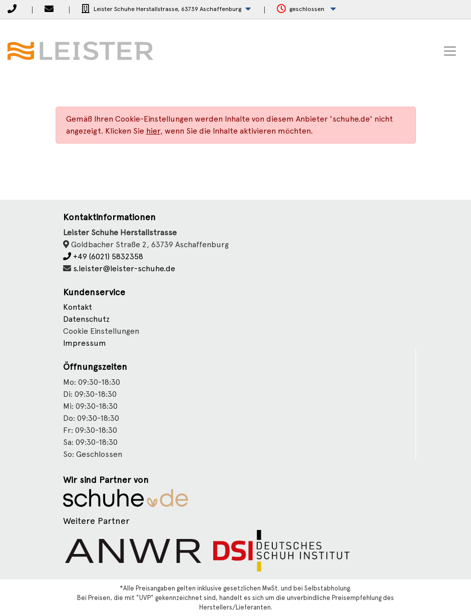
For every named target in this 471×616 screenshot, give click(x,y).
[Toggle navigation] (449, 51)
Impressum (84, 343)
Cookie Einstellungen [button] (101, 331)
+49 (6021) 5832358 (103, 256)
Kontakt (77, 307)
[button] (166, 9)
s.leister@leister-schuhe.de (124, 268)
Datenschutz (86, 319)
